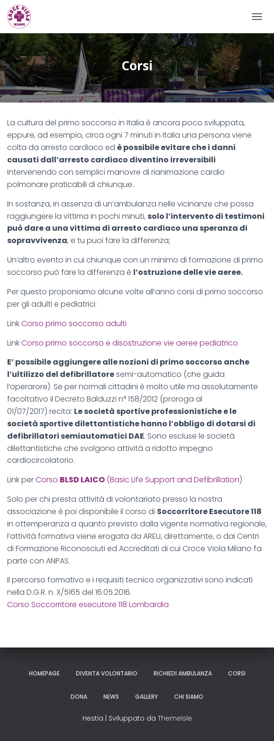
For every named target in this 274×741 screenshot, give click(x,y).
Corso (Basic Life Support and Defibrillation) (139, 479)
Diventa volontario (106, 673)
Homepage (44, 673)
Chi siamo (188, 697)
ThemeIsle (175, 718)
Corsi (237, 673)
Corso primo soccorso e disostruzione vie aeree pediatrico (129, 343)
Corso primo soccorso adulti (74, 323)
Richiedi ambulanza (183, 673)
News (111, 697)
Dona (79, 697)
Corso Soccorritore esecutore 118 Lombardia (88, 604)
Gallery (146, 697)
